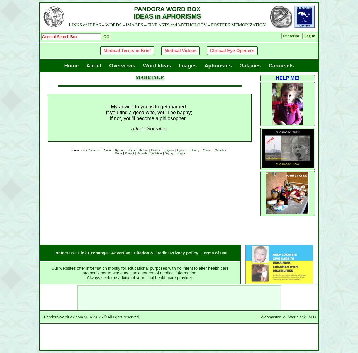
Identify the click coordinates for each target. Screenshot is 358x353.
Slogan (181, 153)
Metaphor (220, 150)
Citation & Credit (150, 252)
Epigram (169, 150)
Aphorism (94, 150)
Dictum (143, 150)
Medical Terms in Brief (127, 50)
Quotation (156, 153)
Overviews (122, 66)
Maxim (207, 150)
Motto (118, 153)
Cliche (131, 150)
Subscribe (291, 36)
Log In (309, 36)
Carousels (281, 66)
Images (188, 66)
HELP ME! (288, 78)
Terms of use (214, 252)
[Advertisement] (150, 177)
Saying (169, 153)
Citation (155, 150)
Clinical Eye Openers (232, 50)
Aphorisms (218, 66)
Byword (119, 150)
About (93, 66)
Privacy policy (184, 252)
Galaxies (250, 66)
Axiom (107, 150)
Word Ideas (157, 66)
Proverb (142, 153)
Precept (129, 153)
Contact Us (64, 252)
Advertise (120, 252)
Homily (195, 150)
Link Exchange (93, 252)
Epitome (182, 150)
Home (71, 66)
